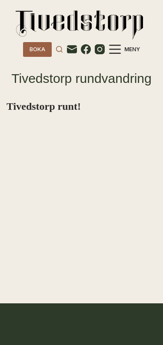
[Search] (59, 49)
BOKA (37, 49)
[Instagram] (100, 49)
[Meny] (124, 49)
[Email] (72, 49)
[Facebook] (86, 49)
